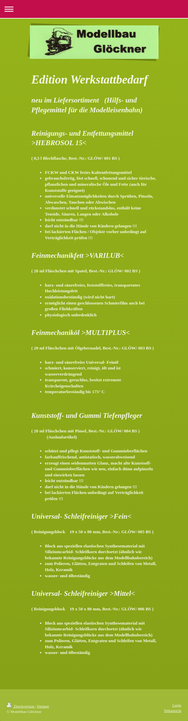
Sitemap (43, 706)
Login (176, 705)
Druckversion (21, 706)
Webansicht (172, 710)
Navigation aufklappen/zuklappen (94, 9)
